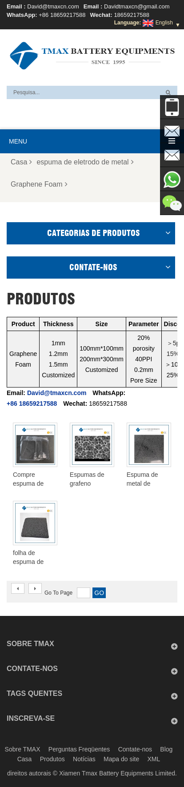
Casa (21, 162)
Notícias (84, 759)
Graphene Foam (39, 184)
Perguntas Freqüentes (79, 749)
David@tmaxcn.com (53, 6)
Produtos (52, 759)
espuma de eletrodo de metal (84, 162)
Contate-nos (135, 749)
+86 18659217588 (62, 15)
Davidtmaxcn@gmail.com (137, 6)
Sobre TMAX (22, 749)
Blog (166, 749)
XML (154, 759)
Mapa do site (121, 759)
